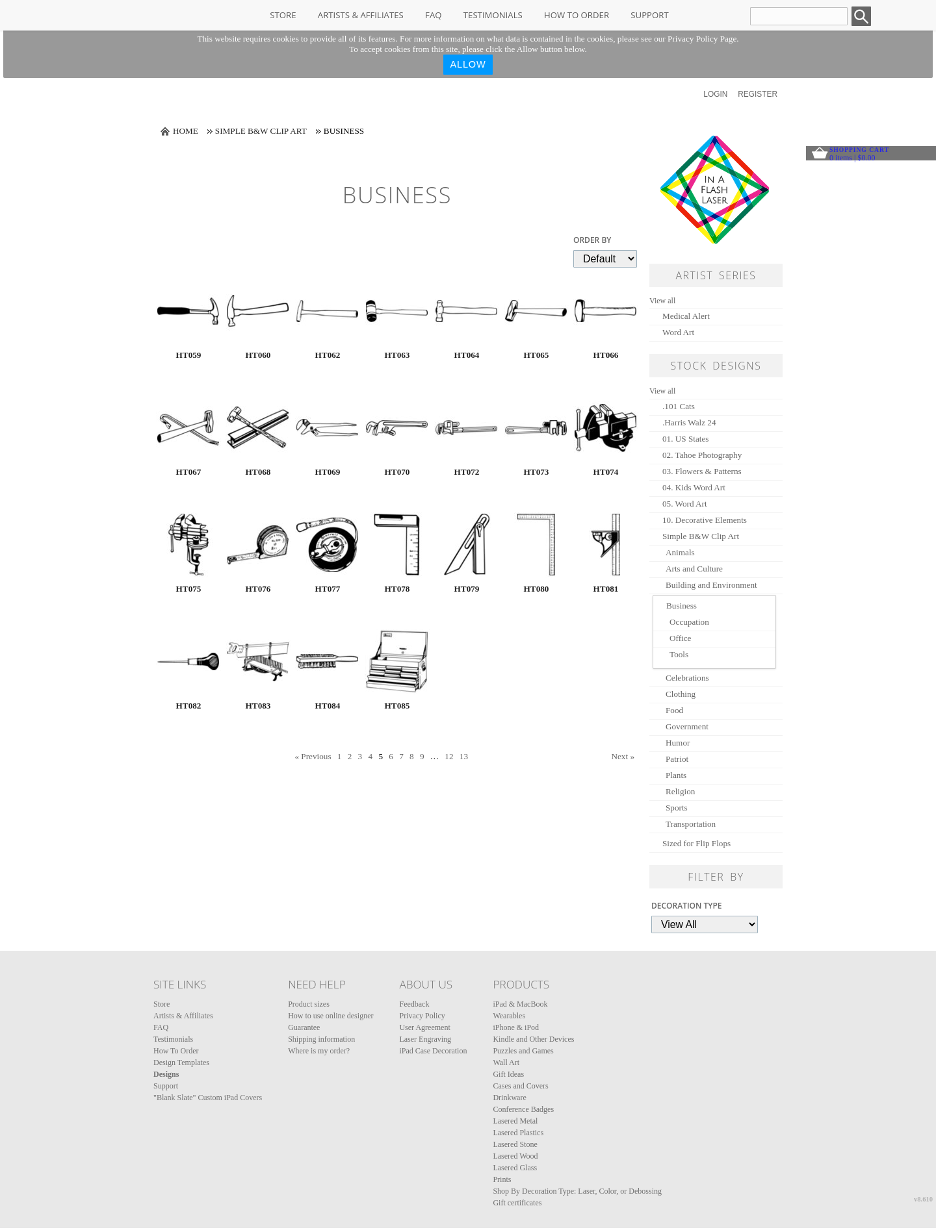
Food (674, 710)
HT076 (258, 589)
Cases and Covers (520, 1085)
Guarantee (304, 1027)
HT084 (328, 705)
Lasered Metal (515, 1120)
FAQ (433, 15)
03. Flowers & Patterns (702, 471)
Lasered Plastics (518, 1132)
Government (687, 726)
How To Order (576, 15)
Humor (678, 743)
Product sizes (309, 1004)
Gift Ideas (508, 1074)
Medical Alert (686, 316)
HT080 (536, 589)
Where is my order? (319, 1050)
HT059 (189, 355)
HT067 (189, 472)
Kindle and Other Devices (533, 1039)
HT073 (536, 472)
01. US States (685, 439)
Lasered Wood (515, 1156)
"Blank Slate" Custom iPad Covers (207, 1097)
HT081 (606, 589)
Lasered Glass (515, 1167)
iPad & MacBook (520, 1004)
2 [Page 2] (350, 756)
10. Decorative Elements (704, 520)
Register (757, 94)
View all (662, 300)
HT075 (189, 589)
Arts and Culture (694, 568)
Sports (677, 807)
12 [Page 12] (449, 756)
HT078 (397, 589)
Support (649, 15)
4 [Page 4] (370, 756)
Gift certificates (517, 1202)
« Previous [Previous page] (312, 756)
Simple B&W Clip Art (261, 131)
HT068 (258, 472)
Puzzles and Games (523, 1050)
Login (715, 94)
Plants (676, 775)
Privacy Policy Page (702, 39)
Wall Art (506, 1062)
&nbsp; (188, 311)
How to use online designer (330, 1015)
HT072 (467, 472)
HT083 (258, 705)
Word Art (678, 332)
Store (283, 15)
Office (680, 638)
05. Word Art (684, 504)
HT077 (328, 589)
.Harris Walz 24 (689, 422)
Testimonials (493, 15)
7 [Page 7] (401, 756)
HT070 (397, 472)
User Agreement (424, 1027)
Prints (502, 1179)
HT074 (606, 472)
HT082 (189, 705)
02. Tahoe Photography (702, 455)
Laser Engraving (425, 1039)
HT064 (467, 355)
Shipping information (321, 1039)
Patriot (677, 759)
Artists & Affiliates (361, 15)
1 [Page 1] (339, 756)
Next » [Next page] (622, 756)
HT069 (328, 472)
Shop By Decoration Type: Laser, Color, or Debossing (577, 1191)
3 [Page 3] (360, 756)
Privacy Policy (422, 1015)
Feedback (414, 1004)
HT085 (397, 705)
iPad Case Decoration (433, 1050)
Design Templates (181, 1062)
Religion (680, 791)
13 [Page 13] (464, 756)
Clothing (681, 694)
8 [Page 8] (412, 756)
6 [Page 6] (391, 756)
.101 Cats (678, 406)
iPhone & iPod (516, 1027)
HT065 (536, 355)
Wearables (509, 1015)
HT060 (258, 355)
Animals (680, 552)
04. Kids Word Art (693, 487)
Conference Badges (523, 1109)
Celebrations (687, 678)
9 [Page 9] (422, 756)
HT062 (328, 355)
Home (185, 131)
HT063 (397, 355)
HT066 (606, 355)
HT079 (467, 589)
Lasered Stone (515, 1144)
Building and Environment (711, 585)
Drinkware (509, 1097)
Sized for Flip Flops (696, 843)
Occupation (689, 622)
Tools (679, 654)
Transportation (691, 824)
